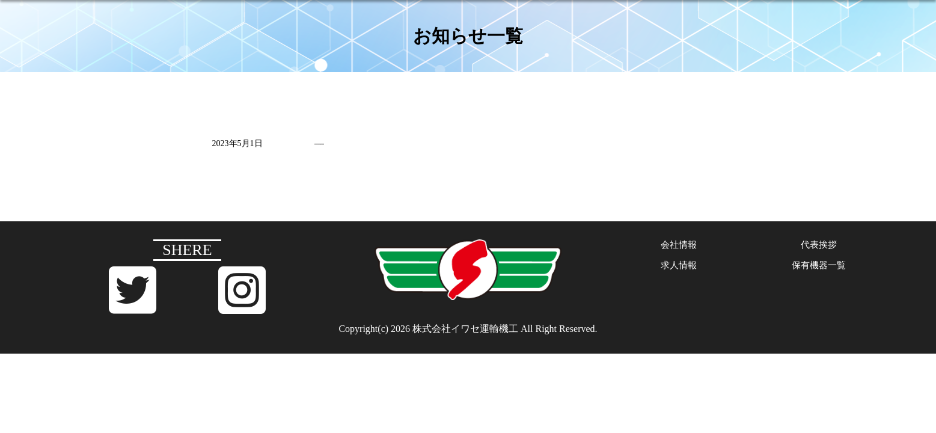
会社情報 (679, 246)
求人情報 (679, 267)
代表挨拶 (819, 246)
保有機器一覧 (819, 267)
